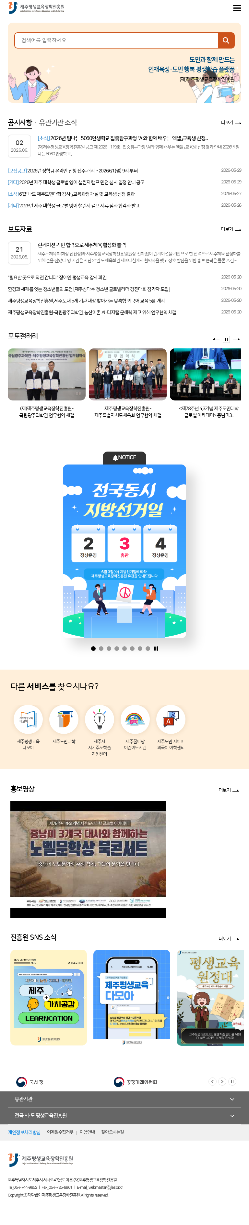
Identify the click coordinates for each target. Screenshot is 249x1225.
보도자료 (20, 229)
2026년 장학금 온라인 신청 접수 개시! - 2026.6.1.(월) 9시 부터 (73, 171)
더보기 (227, 123)
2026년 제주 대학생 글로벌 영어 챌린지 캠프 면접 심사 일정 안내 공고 (76, 182)
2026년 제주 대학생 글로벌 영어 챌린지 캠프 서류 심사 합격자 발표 (73, 206)
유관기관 (23, 1099)
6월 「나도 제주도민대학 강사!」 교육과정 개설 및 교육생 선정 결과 (71, 194)
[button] (212, 1081)
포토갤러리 (23, 336)
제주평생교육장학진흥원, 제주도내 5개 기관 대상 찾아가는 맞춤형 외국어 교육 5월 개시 (86, 301)
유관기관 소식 (58, 123)
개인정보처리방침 (24, 1132)
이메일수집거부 (60, 1132)
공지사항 (20, 123)
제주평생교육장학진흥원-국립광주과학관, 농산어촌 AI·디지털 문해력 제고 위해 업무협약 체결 (92, 312)
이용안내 (87, 1132)
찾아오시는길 (112, 1132)
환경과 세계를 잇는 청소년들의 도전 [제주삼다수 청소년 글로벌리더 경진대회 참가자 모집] (89, 289)
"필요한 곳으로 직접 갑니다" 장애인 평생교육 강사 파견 (57, 277)
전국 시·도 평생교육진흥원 (40, 1116)
